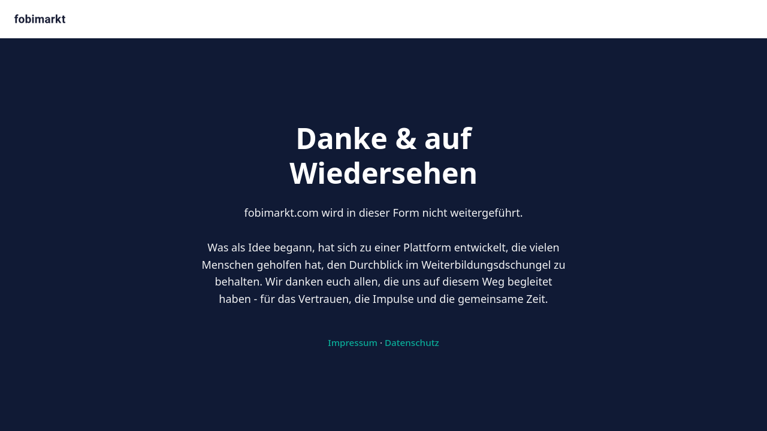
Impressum (353, 342)
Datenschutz (412, 342)
